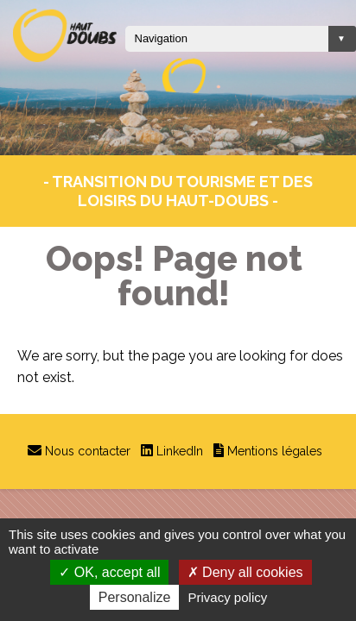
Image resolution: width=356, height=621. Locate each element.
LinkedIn (179, 451)
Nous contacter (87, 451)
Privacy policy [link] (228, 597)
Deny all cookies (245, 572)
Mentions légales (274, 451)
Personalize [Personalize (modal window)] (135, 597)
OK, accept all (109, 572)
